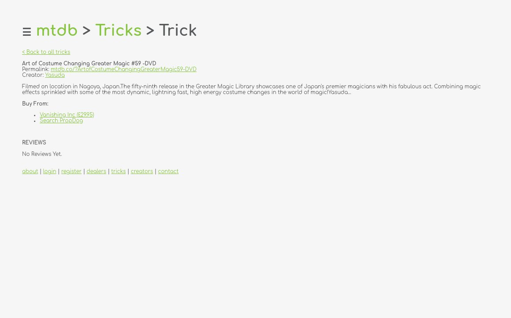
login (50, 171)
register (71, 171)
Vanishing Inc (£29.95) (67, 115)
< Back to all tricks (46, 52)
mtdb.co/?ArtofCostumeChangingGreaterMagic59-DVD (124, 69)
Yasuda (54, 75)
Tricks (118, 30)
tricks (118, 171)
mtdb (57, 30)
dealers (96, 171)
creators (142, 171)
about (30, 171)
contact (168, 171)
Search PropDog (61, 121)
